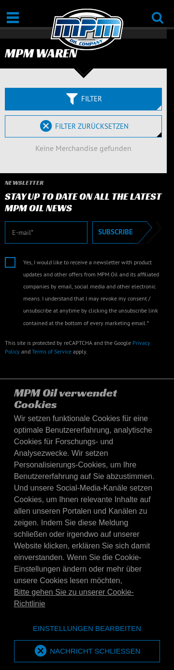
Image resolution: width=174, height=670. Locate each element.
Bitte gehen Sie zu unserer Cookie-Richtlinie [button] (74, 598)
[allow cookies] (87, 651)
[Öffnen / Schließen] (13, 17)
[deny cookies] (87, 628)
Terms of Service (52, 351)
